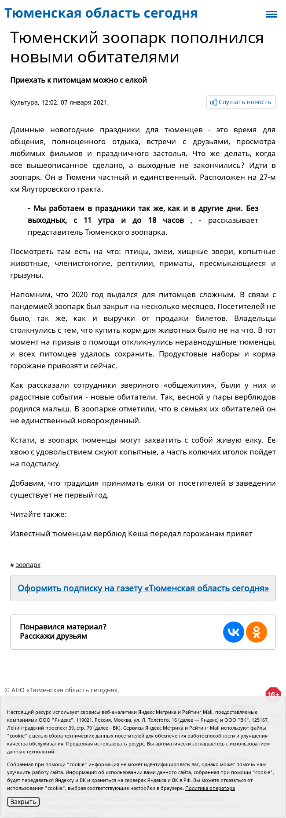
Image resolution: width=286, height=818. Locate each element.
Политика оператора (210, 788)
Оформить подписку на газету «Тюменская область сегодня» (143, 588)
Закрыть (23, 801)
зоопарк (28, 564)
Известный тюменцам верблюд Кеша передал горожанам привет (131, 533)
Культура (24, 102)
